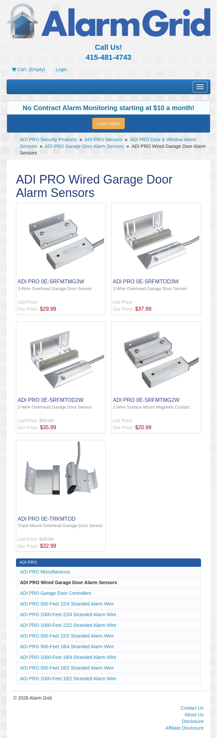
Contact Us (192, 708)
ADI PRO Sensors (103, 139)
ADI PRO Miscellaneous (45, 571)
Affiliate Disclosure (184, 728)
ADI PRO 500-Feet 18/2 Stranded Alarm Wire (67, 668)
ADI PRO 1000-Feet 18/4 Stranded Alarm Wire (68, 657)
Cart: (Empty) (28, 69)
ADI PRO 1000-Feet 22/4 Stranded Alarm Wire (68, 614)
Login (61, 69)
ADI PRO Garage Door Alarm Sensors (84, 146)
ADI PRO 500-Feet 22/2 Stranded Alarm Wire (67, 636)
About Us (194, 714)
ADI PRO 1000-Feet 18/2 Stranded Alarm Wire (68, 678)
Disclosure (193, 721)
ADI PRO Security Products (48, 139)
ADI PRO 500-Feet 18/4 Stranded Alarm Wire (67, 646)
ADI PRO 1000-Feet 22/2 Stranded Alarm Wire (68, 625)
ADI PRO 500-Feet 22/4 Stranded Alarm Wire (67, 603)
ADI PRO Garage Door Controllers (55, 593)
